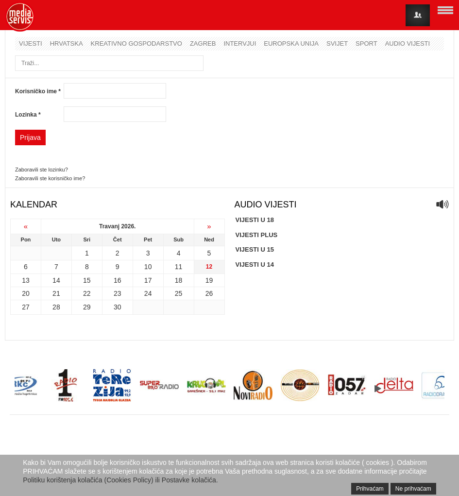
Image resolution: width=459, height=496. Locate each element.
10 (148, 267)
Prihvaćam (370, 488)
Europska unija (291, 43)
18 (179, 280)
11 (179, 267)
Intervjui (239, 43)
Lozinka (28, 114)
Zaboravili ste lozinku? (41, 169)
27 (26, 307)
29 (87, 307)
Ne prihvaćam (413, 488)
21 (56, 293)
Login (418, 15)
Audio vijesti (407, 43)
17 (148, 280)
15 (87, 280)
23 (117, 293)
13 (26, 280)
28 (56, 307)
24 (148, 293)
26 (209, 293)
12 (209, 266)
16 (117, 280)
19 (209, 280)
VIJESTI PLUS (257, 235)
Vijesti (30, 43)
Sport (366, 43)
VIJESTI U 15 (255, 249)
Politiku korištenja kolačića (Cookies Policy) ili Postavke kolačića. (120, 480)
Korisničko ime (38, 91)
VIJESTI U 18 (255, 219)
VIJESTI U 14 (255, 264)
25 (179, 293)
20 (26, 293)
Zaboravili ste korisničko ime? (50, 178)
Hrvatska (66, 43)
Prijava (30, 137)
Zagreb (203, 43)
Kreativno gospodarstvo (136, 43)
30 (117, 307)
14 (56, 280)
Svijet (337, 43)
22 (87, 293)
